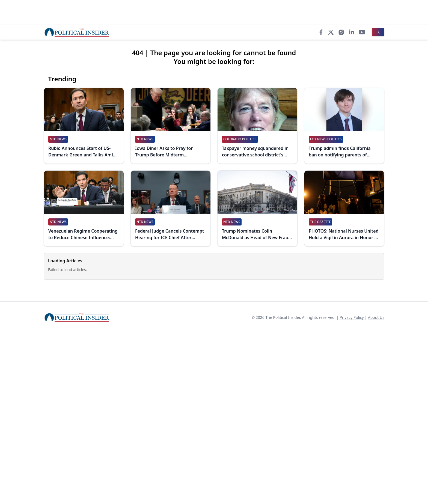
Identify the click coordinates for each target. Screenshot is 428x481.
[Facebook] (321, 32)
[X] (331, 32)
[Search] (378, 32)
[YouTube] (362, 32)
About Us (376, 317)
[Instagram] (341, 32)
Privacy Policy (352, 317)
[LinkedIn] (351, 32)
